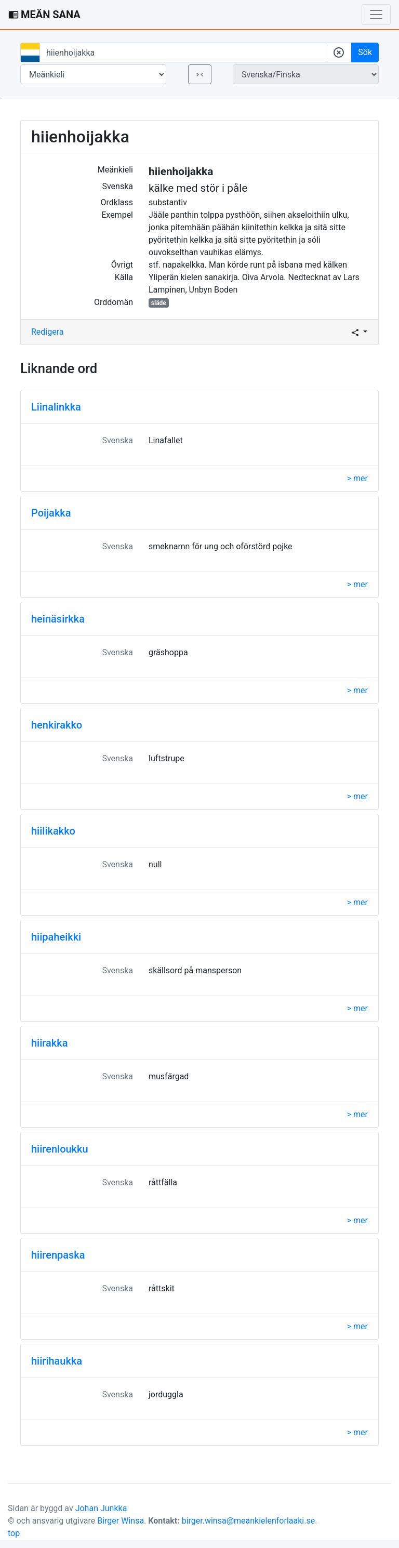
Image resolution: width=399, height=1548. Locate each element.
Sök (365, 52)
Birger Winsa (120, 1521)
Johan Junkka (101, 1508)
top (14, 1533)
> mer (357, 478)
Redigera (47, 332)
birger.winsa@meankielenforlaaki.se (248, 1521)
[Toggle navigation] (376, 14)
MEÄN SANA (44, 14)
